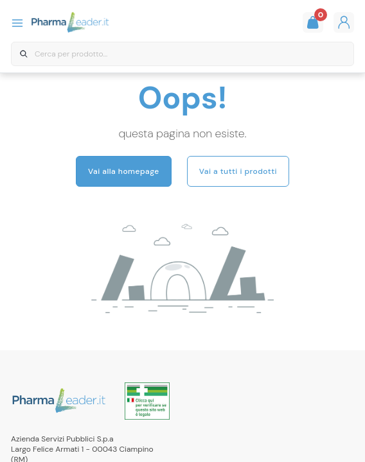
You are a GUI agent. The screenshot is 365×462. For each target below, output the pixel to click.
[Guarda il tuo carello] (313, 22)
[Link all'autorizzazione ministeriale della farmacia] (147, 401)
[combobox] (182, 54)
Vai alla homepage (123, 171)
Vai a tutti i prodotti (238, 171)
